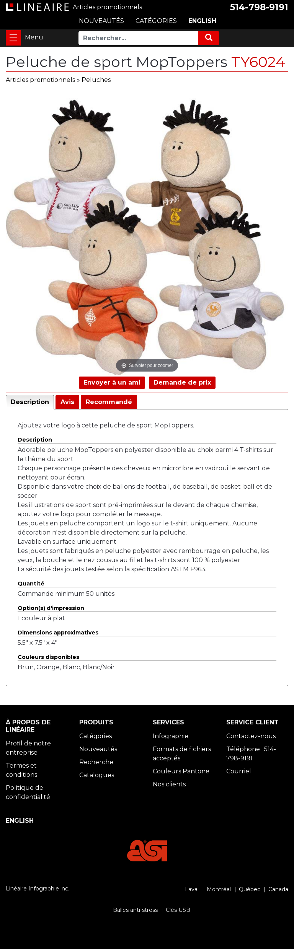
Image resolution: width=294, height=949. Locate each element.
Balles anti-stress (135, 910)
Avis (67, 402)
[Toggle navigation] (13, 38)
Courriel (238, 771)
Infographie (170, 736)
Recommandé (109, 402)
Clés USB (178, 910)
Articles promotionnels (40, 79)
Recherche (96, 762)
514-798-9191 (259, 7)
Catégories (95, 736)
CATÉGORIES (156, 20)
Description (30, 402)
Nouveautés (98, 749)
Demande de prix (182, 382)
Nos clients (169, 784)
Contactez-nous (251, 736)
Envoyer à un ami (111, 382)
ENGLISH (202, 20)
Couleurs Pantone (181, 771)
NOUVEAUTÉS (101, 20)
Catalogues (96, 775)
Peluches (96, 79)
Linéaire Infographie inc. (37, 888)
